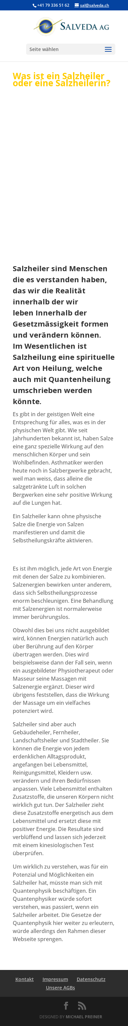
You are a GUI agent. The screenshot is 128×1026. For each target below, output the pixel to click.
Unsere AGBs (60, 987)
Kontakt (24, 979)
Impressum (55, 979)
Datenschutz (91, 979)
